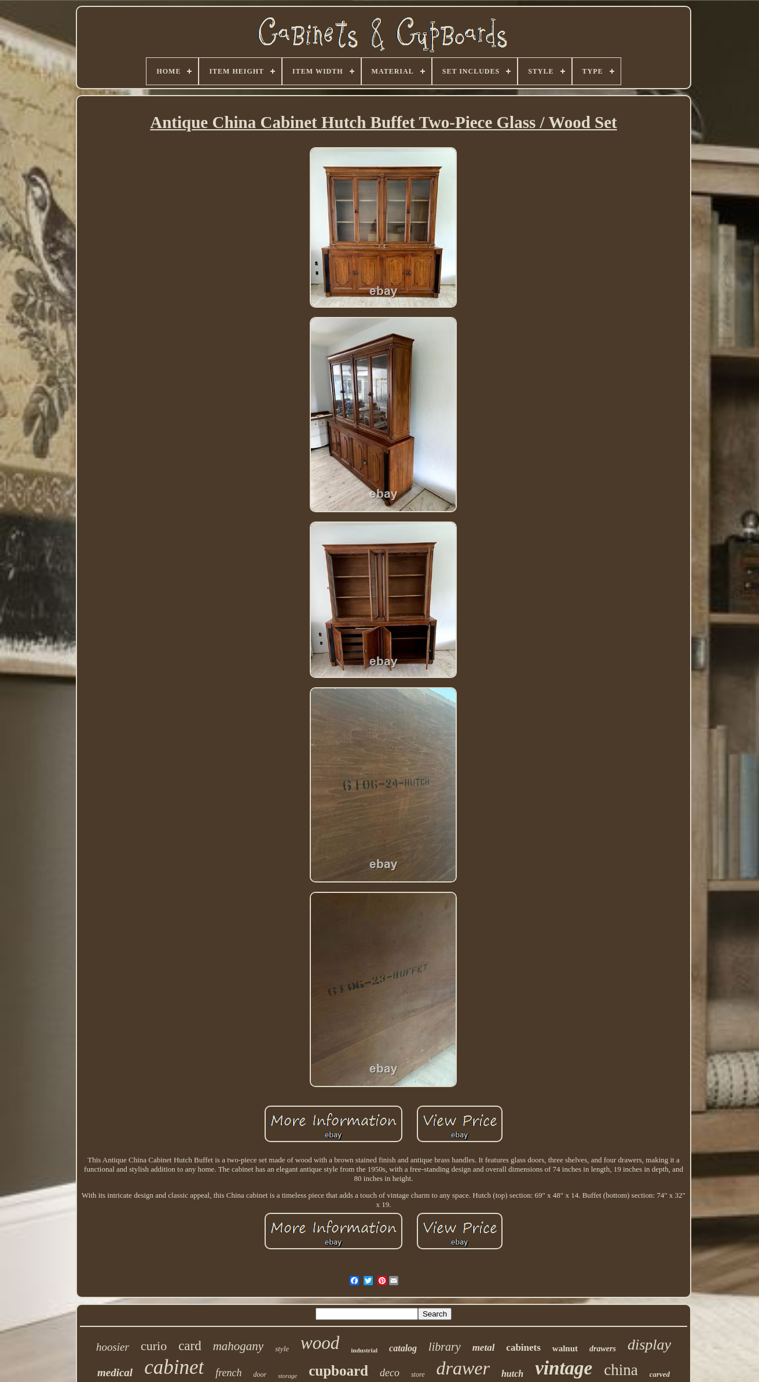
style (282, 1348)
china (620, 1370)
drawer (463, 1368)
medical (115, 1372)
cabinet (174, 1367)
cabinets (523, 1347)
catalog (403, 1348)
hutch (512, 1374)
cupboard (338, 1371)
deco (389, 1373)
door (259, 1374)
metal (483, 1347)
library (444, 1346)
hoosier (112, 1347)
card (189, 1346)
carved (660, 1374)
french (228, 1373)
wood (319, 1343)
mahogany (238, 1346)
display (649, 1344)
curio (154, 1346)
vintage (563, 1368)
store (418, 1374)
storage (287, 1375)
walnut (565, 1348)
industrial (364, 1350)
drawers (602, 1348)
